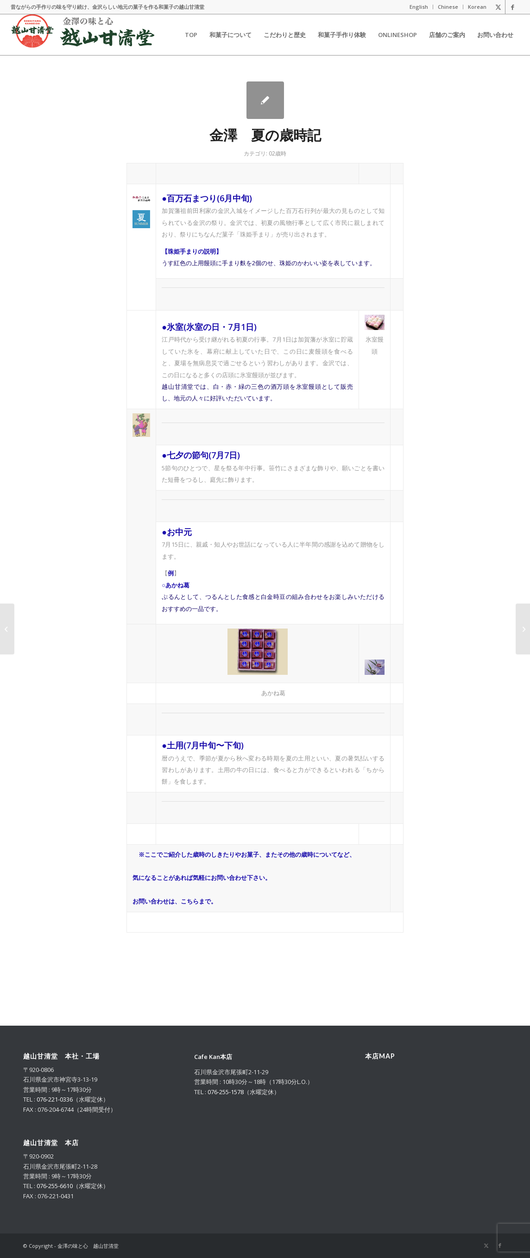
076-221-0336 (55, 1099)
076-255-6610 (55, 1186)
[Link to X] (498, 7)
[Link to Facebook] (512, 7)
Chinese (448, 6)
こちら (190, 901)
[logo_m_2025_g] (83, 34)
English (419, 6)
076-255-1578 (226, 1092)
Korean (477, 6)
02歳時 (277, 153)
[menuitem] (419, 7)
